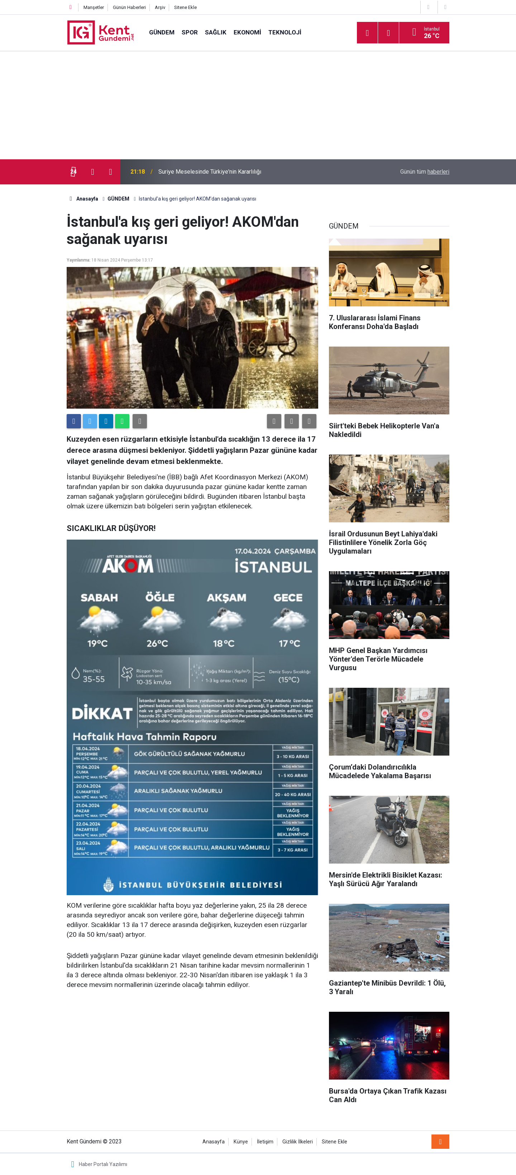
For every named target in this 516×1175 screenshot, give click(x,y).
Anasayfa (213, 1142)
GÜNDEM (162, 32)
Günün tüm (424, 171)
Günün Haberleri (129, 7)
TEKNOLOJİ (284, 32)
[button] (274, 421)
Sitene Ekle (185, 7)
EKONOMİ (247, 32)
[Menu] (367, 33)
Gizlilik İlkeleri (297, 1142)
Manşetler (93, 7)
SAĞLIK (215, 32)
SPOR (190, 32)
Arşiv (160, 7)
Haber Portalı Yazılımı (103, 1164)
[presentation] (92, 172)
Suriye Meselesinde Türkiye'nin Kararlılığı (209, 171)
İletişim (265, 1142)
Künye (241, 1142)
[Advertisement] (258, 105)
